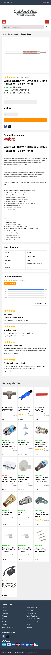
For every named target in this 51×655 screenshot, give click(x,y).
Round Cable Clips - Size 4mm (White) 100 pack (9, 549)
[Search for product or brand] (23, 27)
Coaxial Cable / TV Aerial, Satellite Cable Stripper (41, 409)
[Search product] (46, 27)
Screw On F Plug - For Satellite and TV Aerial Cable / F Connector (41, 445)
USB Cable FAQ (31, 613)
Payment (5, 613)
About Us (5, 622)
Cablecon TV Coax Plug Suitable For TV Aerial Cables (41, 479)
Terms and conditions (33, 622)
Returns (4, 616)
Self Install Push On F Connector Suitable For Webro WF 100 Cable (9, 445)
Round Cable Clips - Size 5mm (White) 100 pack (25, 549)
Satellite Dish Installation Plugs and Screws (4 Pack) (40, 550)
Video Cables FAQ (32, 607)
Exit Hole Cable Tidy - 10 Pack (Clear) (23, 479)
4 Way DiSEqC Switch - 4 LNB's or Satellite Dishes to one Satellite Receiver (9, 481)
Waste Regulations (32, 616)
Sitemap (29, 628)
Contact (4, 610)
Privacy (4, 625)
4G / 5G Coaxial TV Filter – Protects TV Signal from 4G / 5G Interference (9, 586)
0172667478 (7, 2)
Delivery (4, 619)
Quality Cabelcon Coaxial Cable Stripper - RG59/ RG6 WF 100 (24, 410)
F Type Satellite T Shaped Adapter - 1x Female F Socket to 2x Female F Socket (9, 410)
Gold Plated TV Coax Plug (7, 514)
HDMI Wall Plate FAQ (33, 619)
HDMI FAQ (29, 610)
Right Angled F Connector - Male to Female (42, 514)
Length (6, 98)
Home (4, 607)
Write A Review (10, 283)
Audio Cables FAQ (7, 628)
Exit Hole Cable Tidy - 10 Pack (23, 443)
